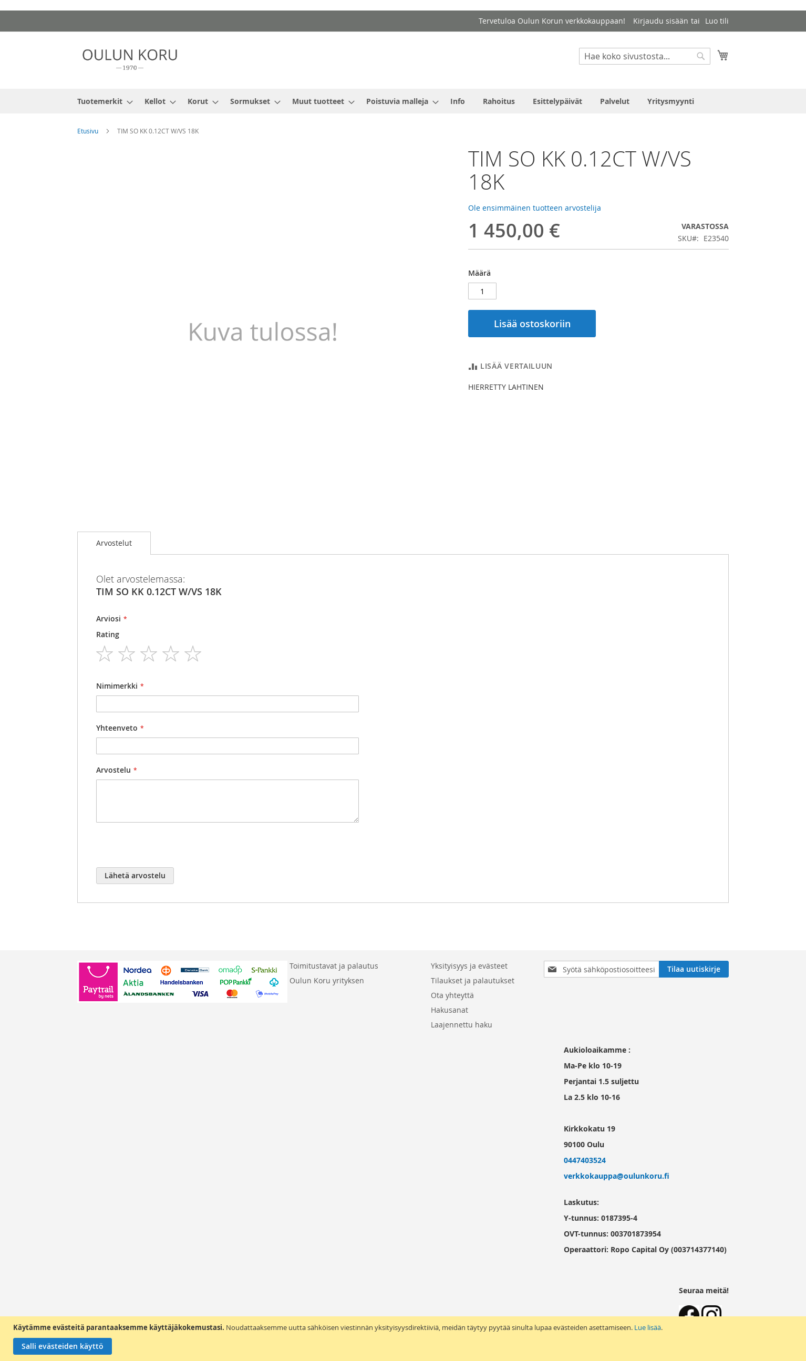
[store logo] (129, 60)
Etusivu (87, 131)
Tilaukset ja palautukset (472, 980)
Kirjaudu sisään (660, 21)
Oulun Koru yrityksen (327, 980)
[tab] (114, 543)
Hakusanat (449, 1010)
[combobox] (644, 56)
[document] (404, 1339)
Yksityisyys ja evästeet (469, 966)
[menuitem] (102, 101)
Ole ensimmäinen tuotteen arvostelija (534, 208)
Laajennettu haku (461, 1025)
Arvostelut (114, 543)
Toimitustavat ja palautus (334, 966)
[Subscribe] (694, 969)
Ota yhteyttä (452, 995)
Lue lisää (647, 1327)
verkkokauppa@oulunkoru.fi (616, 1176)
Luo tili (717, 21)
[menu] (403, 101)
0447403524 (585, 1160)
